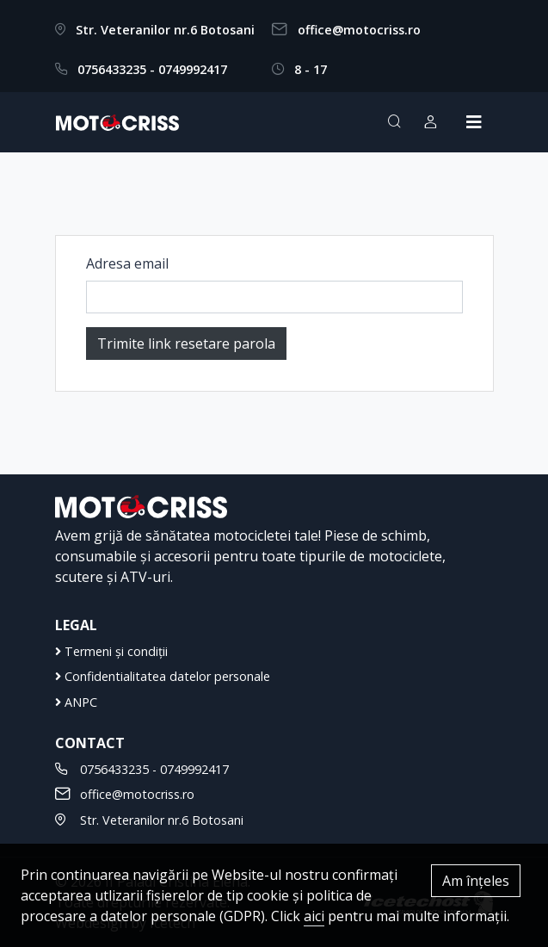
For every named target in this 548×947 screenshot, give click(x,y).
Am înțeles (475, 880)
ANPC (76, 702)
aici (314, 916)
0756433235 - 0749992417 (152, 69)
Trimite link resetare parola (186, 343)
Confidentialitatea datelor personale (162, 676)
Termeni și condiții (111, 651)
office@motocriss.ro (359, 30)
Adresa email (127, 263)
